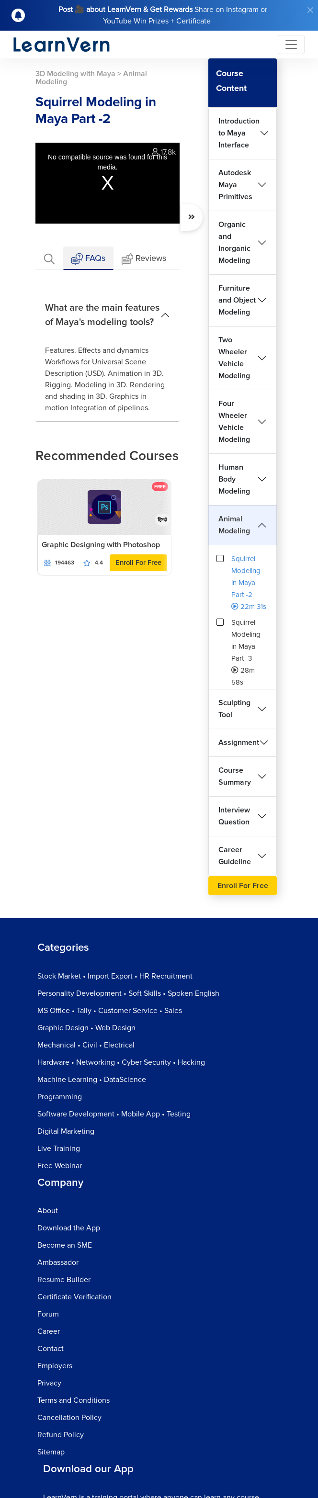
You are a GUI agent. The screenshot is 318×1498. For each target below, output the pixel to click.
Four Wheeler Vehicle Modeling (234, 421)
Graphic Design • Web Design (86, 1028)
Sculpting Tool (234, 709)
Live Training (58, 1148)
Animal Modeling (234, 525)
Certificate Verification (74, 1297)
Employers (54, 1366)
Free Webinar (59, 1166)
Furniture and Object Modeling (237, 300)
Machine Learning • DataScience (91, 1079)
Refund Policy (60, 1435)
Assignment (238, 742)
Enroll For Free (138, 562)
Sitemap (51, 1452)
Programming (59, 1097)
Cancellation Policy (69, 1417)
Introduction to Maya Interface (239, 133)
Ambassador (58, 1262)
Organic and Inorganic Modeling (234, 242)
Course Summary (234, 776)
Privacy (49, 1383)
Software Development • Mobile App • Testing (114, 1114)
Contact (50, 1348)
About (47, 1211)
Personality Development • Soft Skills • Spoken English (128, 993)
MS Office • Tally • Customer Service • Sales (109, 1010)
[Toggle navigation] (291, 44)
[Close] (310, 10)
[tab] (49, 258)
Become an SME (64, 1245)
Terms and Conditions (73, 1400)
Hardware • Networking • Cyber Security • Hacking (121, 1062)
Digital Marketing (65, 1131)
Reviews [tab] (144, 259)
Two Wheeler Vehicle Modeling (234, 358)
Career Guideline (234, 856)
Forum (48, 1314)
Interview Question (234, 816)
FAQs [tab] (88, 259)
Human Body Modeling (234, 479)
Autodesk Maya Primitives (235, 185)
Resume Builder (64, 1279)
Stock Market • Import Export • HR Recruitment (115, 976)
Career (48, 1331)
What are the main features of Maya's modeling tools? (102, 315)
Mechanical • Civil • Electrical (86, 1045)
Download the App (68, 1228)
